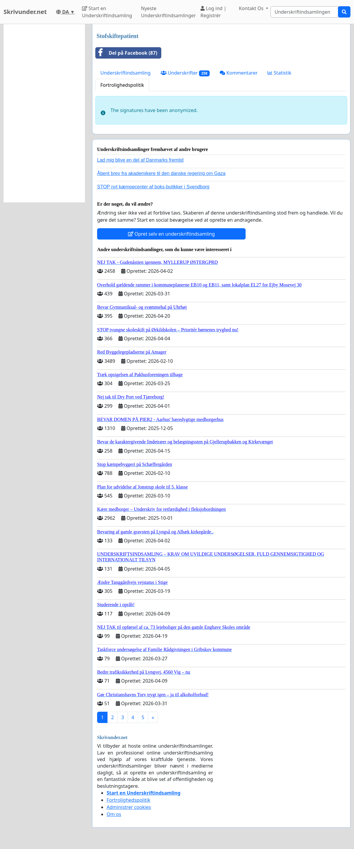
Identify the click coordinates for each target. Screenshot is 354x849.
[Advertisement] (44, 113)
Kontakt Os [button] (252, 8)
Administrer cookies (129, 807)
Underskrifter (185, 73)
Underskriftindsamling (125, 73)
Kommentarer (238, 73)
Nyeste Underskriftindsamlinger (168, 12)
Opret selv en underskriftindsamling (171, 234)
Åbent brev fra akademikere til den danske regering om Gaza (161, 173)
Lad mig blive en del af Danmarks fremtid (140, 160)
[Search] (304, 12)
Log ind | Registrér (213, 12)
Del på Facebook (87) (126, 53)
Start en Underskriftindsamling (107, 12)
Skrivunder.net (25, 12)
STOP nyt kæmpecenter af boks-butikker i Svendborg (153, 186)
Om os (114, 814)
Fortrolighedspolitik (122, 85)
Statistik (279, 73)
